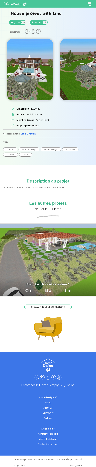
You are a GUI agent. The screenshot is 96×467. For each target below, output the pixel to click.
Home (48, 402)
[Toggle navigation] (89, 3)
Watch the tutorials (48, 438)
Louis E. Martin (28, 133)
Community (48, 412)
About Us (48, 407)
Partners (48, 418)
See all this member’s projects (48, 307)
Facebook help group (48, 444)
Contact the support (48, 433)
